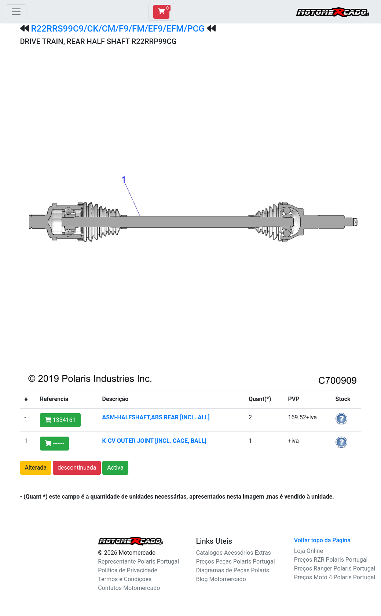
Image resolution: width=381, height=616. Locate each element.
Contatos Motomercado (129, 587)
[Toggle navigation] (16, 11)
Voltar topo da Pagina (322, 540)
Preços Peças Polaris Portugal (235, 561)
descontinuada (77, 467)
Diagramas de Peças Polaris (232, 570)
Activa (115, 467)
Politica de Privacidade (127, 570)
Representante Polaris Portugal (138, 561)
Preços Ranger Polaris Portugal (334, 568)
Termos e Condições (124, 579)
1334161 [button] (60, 419)
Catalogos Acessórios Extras (233, 552)
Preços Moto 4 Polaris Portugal (334, 577)
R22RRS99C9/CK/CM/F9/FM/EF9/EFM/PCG (117, 28)
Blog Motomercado (221, 579)
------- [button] (54, 443)
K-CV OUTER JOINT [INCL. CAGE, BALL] (154, 440)
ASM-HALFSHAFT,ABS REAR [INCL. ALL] (156, 417)
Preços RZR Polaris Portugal (331, 559)
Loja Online (308, 550)
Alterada (36, 467)
